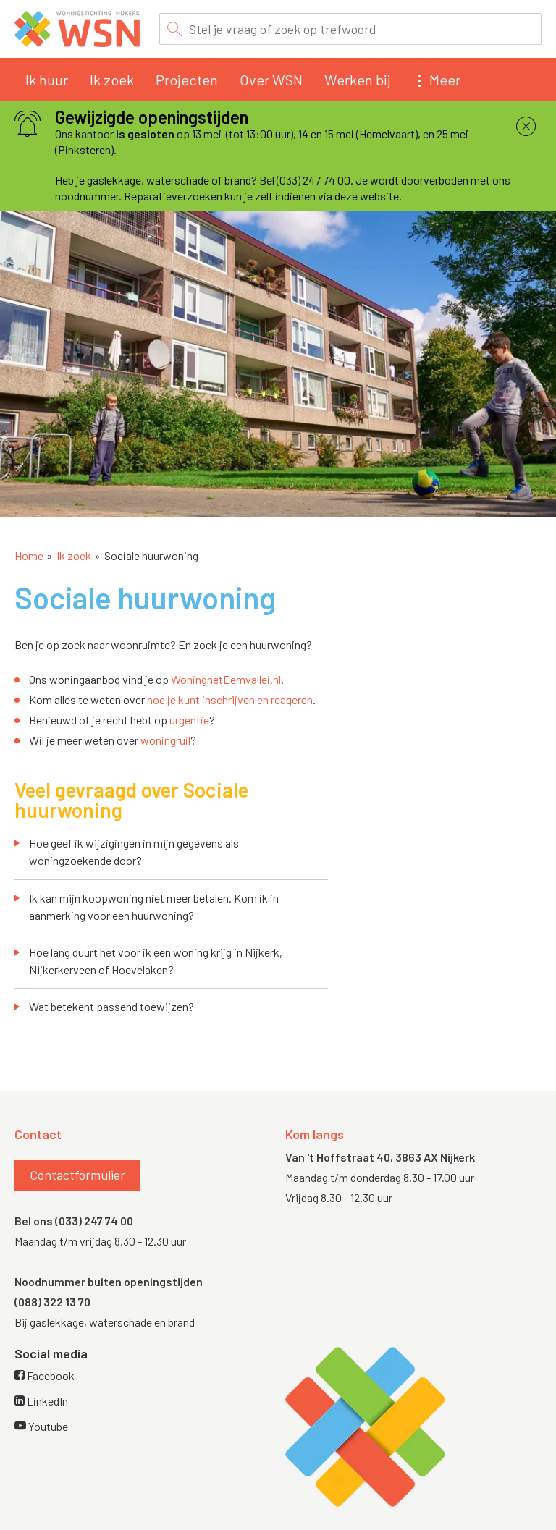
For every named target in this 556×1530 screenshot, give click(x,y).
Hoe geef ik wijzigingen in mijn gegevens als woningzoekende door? (134, 851)
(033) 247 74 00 (94, 1220)
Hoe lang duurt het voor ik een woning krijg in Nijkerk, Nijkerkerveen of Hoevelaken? (155, 960)
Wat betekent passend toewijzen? (111, 1006)
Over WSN (271, 79)
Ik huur (46, 79)
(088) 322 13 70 (52, 1302)
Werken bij (357, 79)
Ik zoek (112, 79)
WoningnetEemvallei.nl (226, 679)
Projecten (187, 79)
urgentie (189, 720)
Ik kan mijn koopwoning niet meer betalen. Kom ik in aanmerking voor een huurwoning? (154, 906)
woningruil (165, 740)
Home (28, 555)
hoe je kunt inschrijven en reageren (230, 699)
